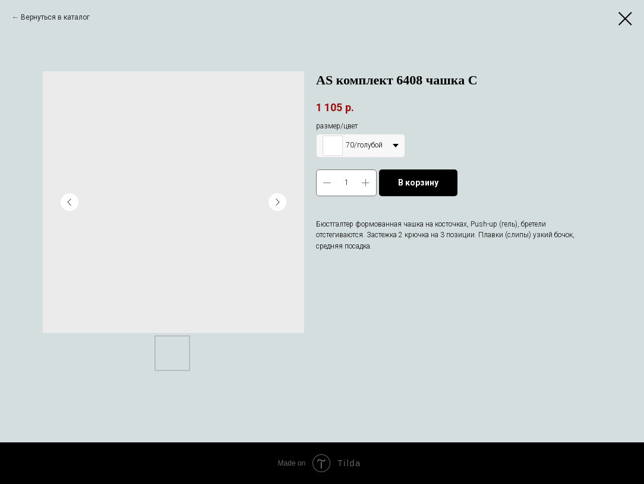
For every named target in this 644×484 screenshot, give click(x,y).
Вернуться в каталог (55, 17)
